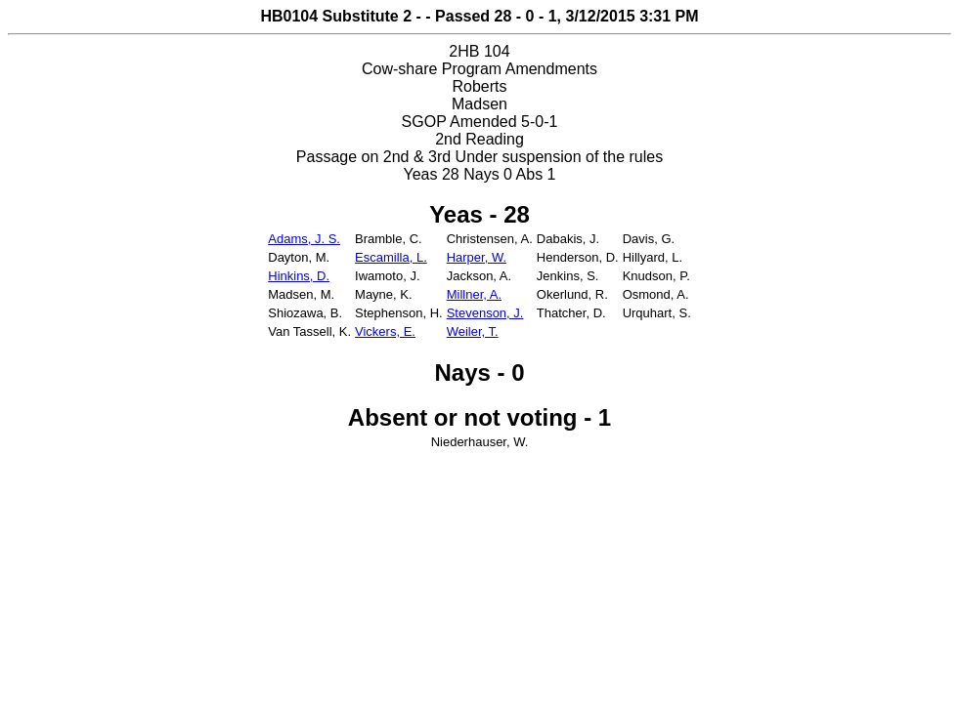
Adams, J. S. (304, 238)
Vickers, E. (385, 331)
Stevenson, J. (485, 313)
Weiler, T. (473, 331)
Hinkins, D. (298, 276)
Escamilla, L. (391, 257)
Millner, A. (474, 294)
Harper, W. (476, 257)
